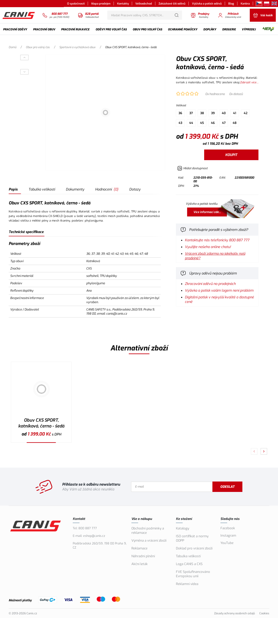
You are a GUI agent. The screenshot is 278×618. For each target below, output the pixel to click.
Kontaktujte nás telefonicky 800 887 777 (217, 240)
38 (202, 113)
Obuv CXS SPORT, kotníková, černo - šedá (41, 423)
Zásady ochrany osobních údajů (234, 613)
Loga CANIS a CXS (189, 564)
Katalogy (182, 528)
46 (213, 123)
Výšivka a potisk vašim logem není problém (219, 290)
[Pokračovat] (264, 451)
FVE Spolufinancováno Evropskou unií (193, 574)
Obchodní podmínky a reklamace (147, 530)
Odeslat (227, 487)
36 (180, 113)
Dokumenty (75, 189)
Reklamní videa (187, 584)
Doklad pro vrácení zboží (194, 548)
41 (234, 113)
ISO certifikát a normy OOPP (192, 538)
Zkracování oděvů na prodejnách (210, 283)
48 (235, 123)
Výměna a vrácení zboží (148, 540)
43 (180, 123)
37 (191, 113)
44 (191, 123)
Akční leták (139, 564)
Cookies (264, 613)
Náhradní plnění (143, 556)
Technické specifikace (26, 232)
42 (245, 113)
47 (224, 123)
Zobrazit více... (249, 82)
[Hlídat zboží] (192, 168)
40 (224, 113)
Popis (13, 189)
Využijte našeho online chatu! (208, 247)
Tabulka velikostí (41, 189)
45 (202, 123)
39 (213, 113)
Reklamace (139, 548)
